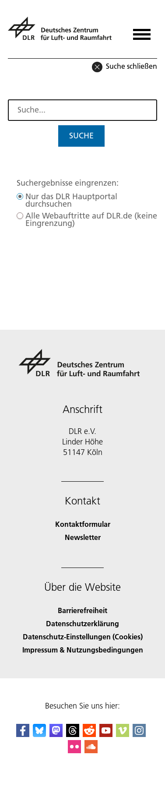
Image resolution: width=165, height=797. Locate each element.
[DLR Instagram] (139, 734)
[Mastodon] (56, 734)
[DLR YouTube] (105, 734)
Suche (81, 135)
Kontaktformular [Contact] (82, 524)
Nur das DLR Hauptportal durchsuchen (71, 200)
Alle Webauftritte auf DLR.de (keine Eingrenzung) (91, 219)
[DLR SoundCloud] (91, 750)
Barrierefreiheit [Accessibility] (82, 610)
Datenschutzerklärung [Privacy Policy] (82, 623)
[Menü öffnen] (141, 31)
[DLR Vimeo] (122, 734)
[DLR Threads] (72, 734)
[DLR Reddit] (89, 734)
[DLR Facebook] (22, 734)
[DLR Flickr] (74, 750)
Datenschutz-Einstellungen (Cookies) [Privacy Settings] (83, 636)
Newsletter (83, 537)
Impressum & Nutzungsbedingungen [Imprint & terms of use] (82, 649)
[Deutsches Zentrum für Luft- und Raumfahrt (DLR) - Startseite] (63, 32)
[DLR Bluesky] (39, 734)
